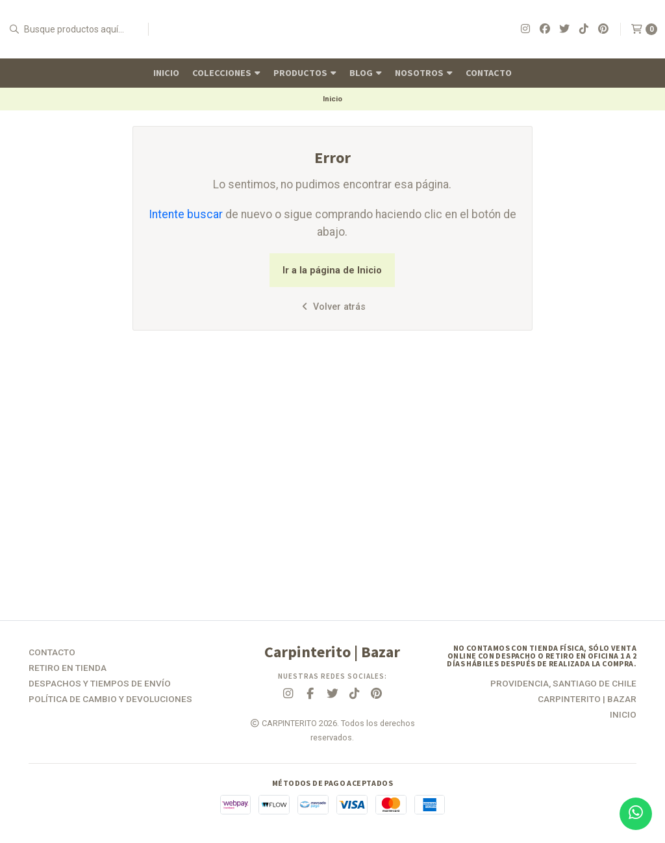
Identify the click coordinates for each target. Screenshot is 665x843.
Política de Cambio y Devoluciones (110, 699)
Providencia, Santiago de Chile (563, 683)
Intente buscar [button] (186, 214)
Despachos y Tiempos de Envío (100, 683)
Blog (365, 73)
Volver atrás (332, 306)
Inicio (166, 73)
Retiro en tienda (68, 668)
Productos (304, 73)
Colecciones (226, 73)
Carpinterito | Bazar (587, 699)
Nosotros (424, 73)
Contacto (489, 73)
